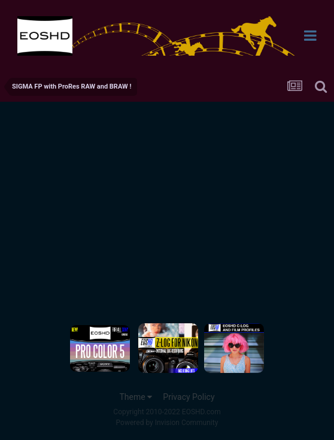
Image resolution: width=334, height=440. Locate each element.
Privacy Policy (188, 397)
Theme (135, 397)
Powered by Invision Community (167, 422)
